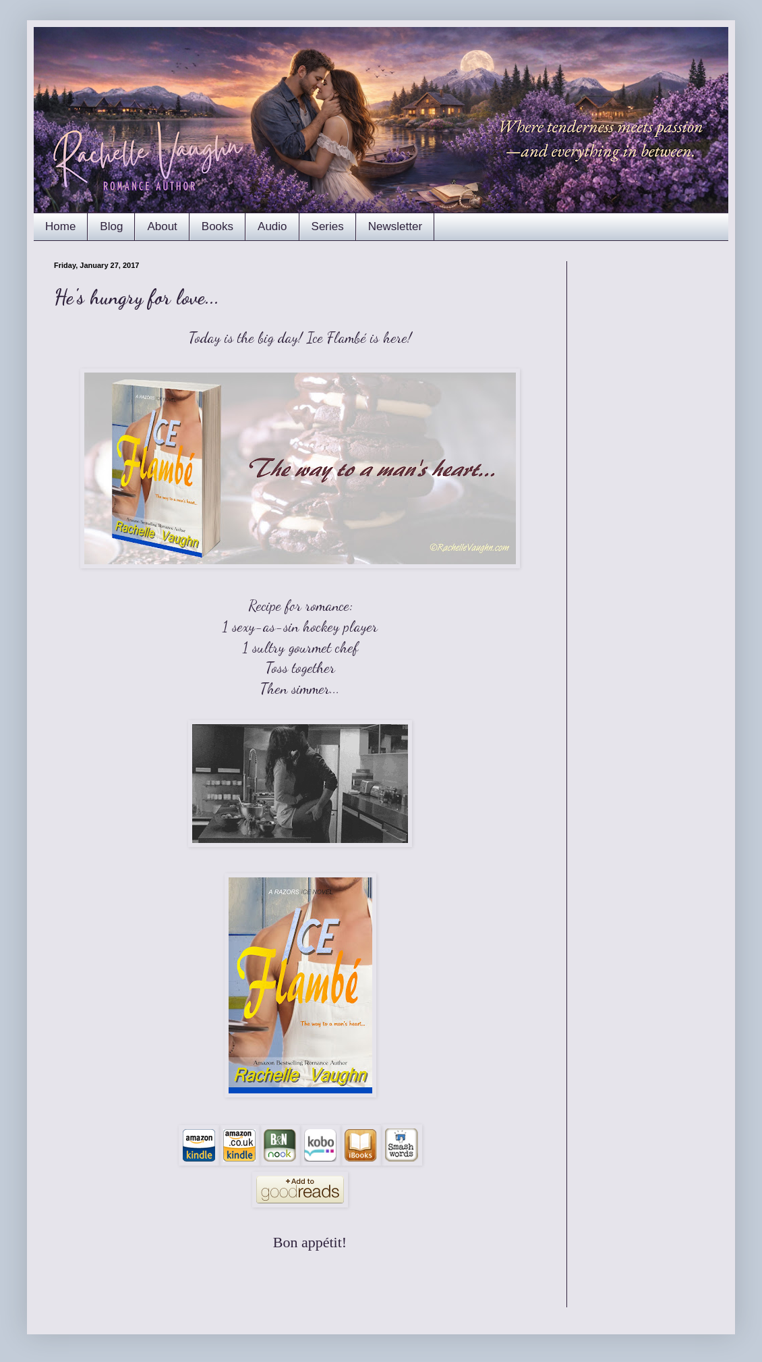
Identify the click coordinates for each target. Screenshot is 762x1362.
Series (328, 226)
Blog (111, 226)
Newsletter (395, 226)
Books (217, 226)
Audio (272, 226)
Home (60, 226)
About (162, 226)
